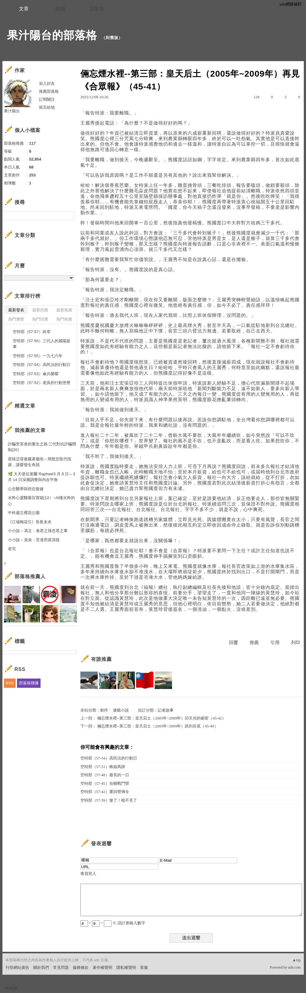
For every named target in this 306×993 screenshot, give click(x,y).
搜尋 (68, 216)
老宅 (12, 548)
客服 (144, 967)
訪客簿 (97, 8)
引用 (275, 642)
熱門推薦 (64, 319)
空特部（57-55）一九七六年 (37, 355)
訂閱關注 (47, 99)
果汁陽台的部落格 (52, 35)
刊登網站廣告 (17, 967)
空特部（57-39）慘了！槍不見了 (108, 800)
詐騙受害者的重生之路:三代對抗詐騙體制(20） (42, 447)
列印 (295, 642)
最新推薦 (64, 310)
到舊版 (112, 37)
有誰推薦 (101, 659)
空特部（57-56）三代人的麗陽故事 (41, 344)
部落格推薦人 (30, 576)
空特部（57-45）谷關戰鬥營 (104, 783)
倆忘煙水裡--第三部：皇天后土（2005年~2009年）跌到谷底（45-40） (157, 726)
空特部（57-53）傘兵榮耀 (35, 373)
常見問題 (61, 967)
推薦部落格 (49, 91)
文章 (24, 8)
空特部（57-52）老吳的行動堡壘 (41, 382)
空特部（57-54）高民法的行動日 (108, 758)
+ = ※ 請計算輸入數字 (112, 923)
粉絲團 (11, 988)
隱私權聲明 (126, 967)
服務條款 (81, 967)
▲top (296, 960)
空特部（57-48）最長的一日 (104, 775)
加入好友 (47, 83)
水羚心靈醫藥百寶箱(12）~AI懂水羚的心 (41, 500)
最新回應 (40, 310)
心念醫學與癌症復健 (26, 489)
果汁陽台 (12, 111)
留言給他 (47, 107)
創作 (104, 710)
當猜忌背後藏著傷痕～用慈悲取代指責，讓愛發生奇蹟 (39, 462)
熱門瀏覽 (16, 319)
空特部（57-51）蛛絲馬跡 (102, 766)
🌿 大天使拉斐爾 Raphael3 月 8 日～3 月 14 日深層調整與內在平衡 (41, 477)
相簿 (60, 8)
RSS (10, 683)
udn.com (294, 967)
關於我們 (41, 967)
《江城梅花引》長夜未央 (29, 522)
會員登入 (88, 873)
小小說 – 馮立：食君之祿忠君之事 (38, 530)
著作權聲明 (102, 967)
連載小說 (121, 710)
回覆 (233, 642)
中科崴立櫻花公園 (24, 512)
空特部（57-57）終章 (32, 331)
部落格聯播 (29, 683)
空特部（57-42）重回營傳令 (104, 791)
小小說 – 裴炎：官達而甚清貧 (34, 540)
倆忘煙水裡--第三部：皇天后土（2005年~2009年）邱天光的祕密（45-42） (161, 718)
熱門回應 (40, 319)
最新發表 (16, 310)
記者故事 (166, 710)
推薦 (254, 642)
